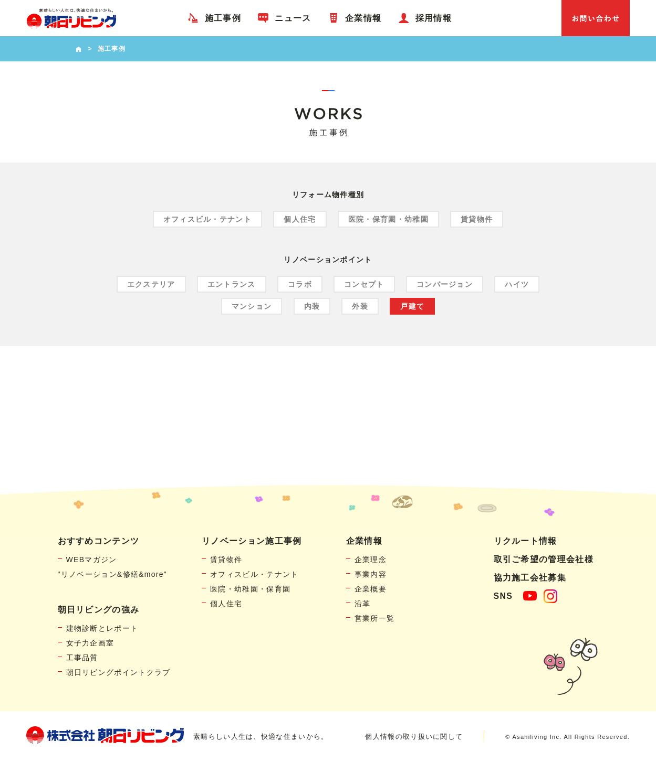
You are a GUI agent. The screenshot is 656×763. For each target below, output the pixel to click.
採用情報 (433, 18)
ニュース (293, 18)
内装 (312, 306)
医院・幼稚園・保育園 (250, 589)
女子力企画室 (90, 643)
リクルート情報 (525, 540)
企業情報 (363, 18)
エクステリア (151, 284)
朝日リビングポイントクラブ (118, 672)
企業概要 (371, 589)
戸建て (412, 306)
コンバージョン (444, 284)
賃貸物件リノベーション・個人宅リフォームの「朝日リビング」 (71, 18)
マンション (252, 306)
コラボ (300, 284)
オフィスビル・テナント (207, 219)
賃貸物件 (477, 219)
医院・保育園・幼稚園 (388, 219)
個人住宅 (300, 219)
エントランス (231, 284)
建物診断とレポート (102, 628)
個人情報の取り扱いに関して (414, 736)
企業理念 (371, 559)
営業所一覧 (375, 618)
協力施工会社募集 (530, 577)
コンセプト (364, 284)
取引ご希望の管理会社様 (543, 559)
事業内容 (371, 574)
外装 (360, 306)
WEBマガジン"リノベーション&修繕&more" (113, 566)
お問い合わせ (595, 18)
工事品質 (82, 657)
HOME (78, 49)
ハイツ (517, 284)
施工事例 (223, 18)
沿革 (363, 603)
